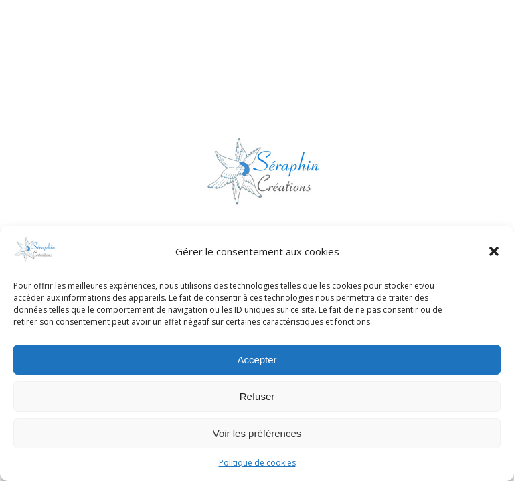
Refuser (257, 396)
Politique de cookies (257, 462)
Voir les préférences (257, 433)
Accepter (256, 359)
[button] (494, 251)
